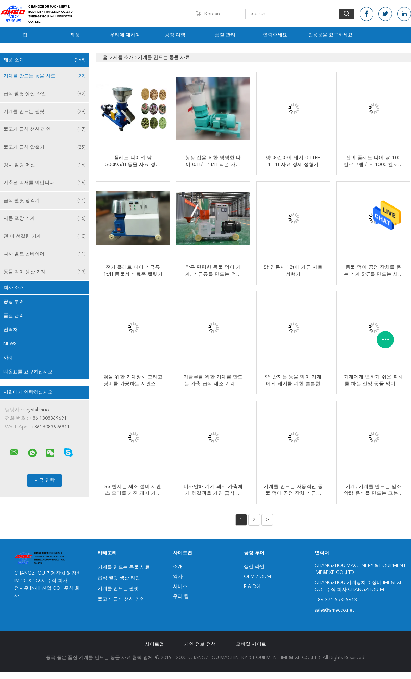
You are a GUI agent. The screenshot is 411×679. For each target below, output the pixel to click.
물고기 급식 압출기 (44, 147)
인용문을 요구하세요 (330, 35)
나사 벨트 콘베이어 (44, 254)
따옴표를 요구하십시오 (28, 371)
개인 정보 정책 (200, 644)
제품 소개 (44, 60)
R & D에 (252, 586)
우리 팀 (181, 596)
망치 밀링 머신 (44, 165)
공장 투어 (13, 301)
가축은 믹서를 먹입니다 (44, 182)
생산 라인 (254, 566)
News (10, 343)
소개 (178, 566)
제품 (75, 35)
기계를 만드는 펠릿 (44, 111)
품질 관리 (225, 35)
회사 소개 (13, 287)
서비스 (180, 586)
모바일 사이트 (251, 644)
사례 (8, 357)
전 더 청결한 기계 (44, 236)
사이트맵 (154, 644)
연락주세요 (275, 35)
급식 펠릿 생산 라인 (44, 93)
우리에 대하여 (125, 35)
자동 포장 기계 (44, 218)
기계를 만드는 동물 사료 (44, 76)
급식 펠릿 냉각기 (44, 200)
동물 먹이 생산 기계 (44, 271)
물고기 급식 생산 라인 (44, 129)
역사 (178, 576)
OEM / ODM (257, 576)
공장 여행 (175, 35)
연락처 (10, 329)
